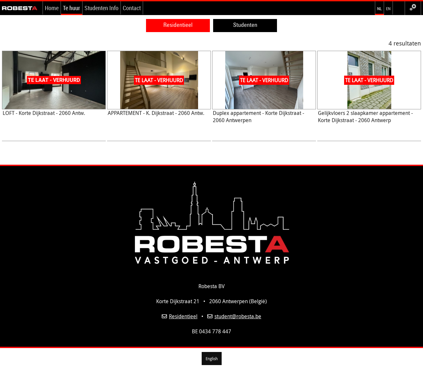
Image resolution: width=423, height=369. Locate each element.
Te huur (71, 8)
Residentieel (178, 24)
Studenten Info (101, 8)
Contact (132, 8)
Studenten (245, 24)
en (388, 8)
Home (52, 8)
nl (379, 8)
